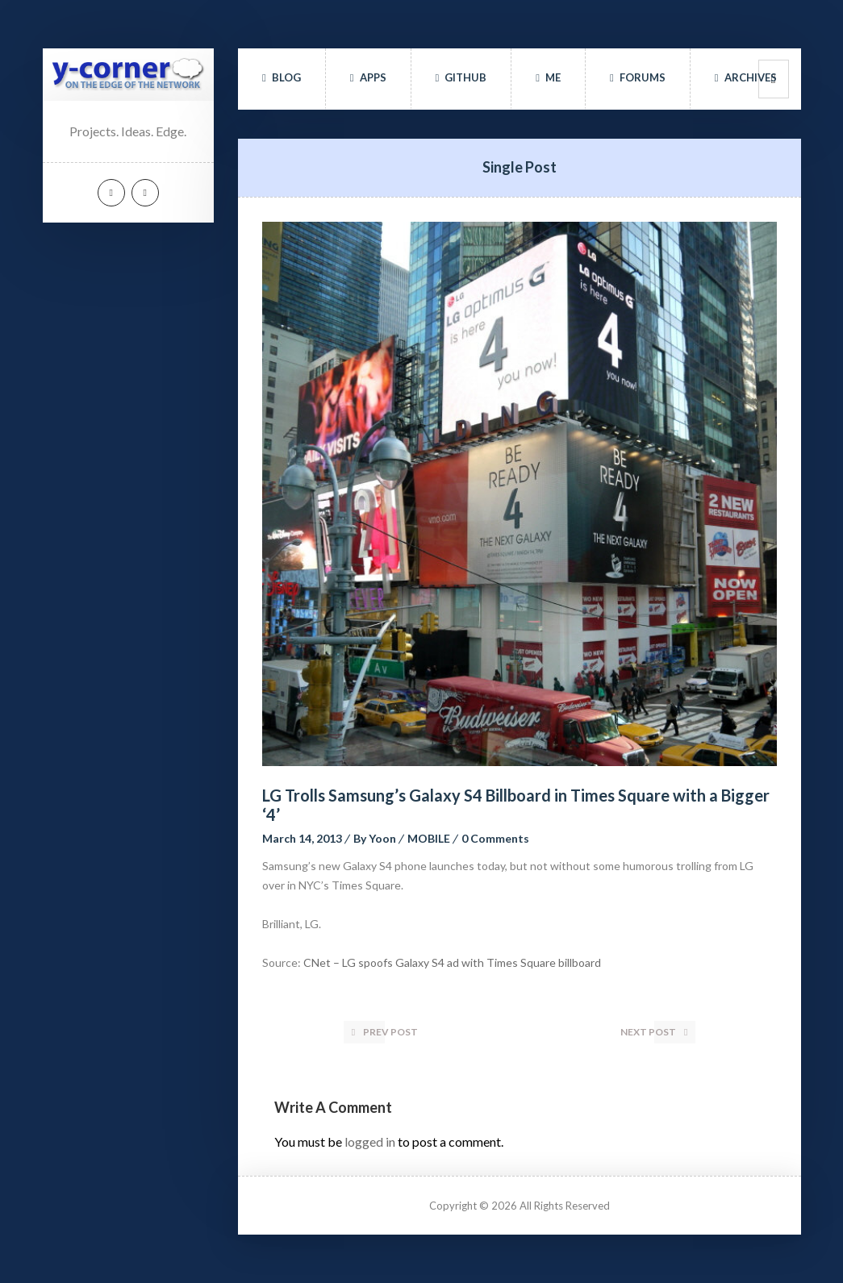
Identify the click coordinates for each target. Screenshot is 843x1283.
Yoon (382, 838)
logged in (369, 1141)
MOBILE (428, 838)
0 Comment (495, 838)
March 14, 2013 (302, 838)
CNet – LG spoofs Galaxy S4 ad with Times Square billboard (452, 962)
